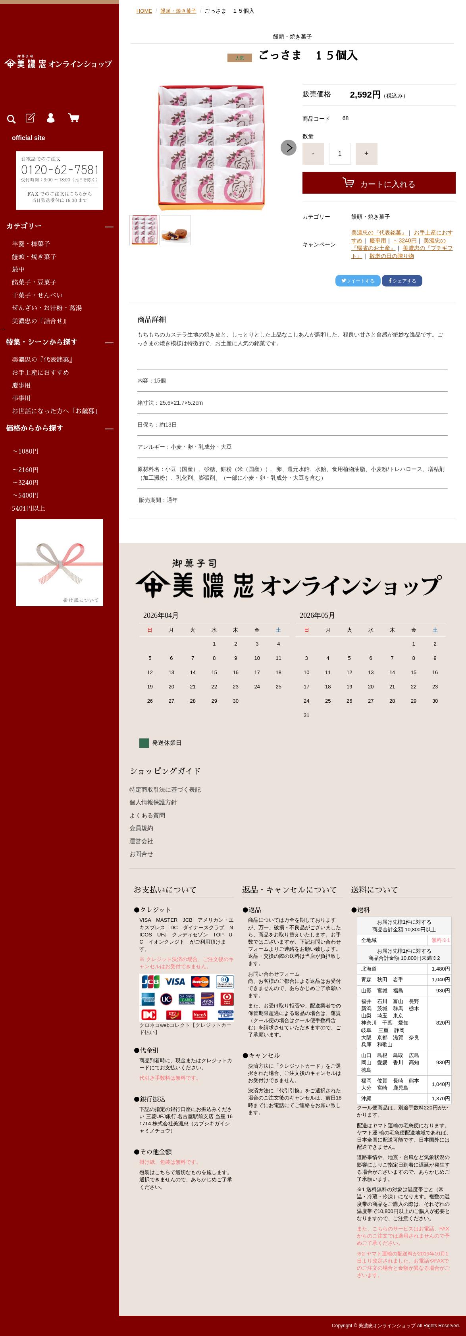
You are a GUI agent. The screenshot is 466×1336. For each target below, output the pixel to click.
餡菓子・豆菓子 (34, 282)
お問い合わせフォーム (274, 974)
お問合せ (141, 853)
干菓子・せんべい (37, 295)
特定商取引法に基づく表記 (165, 789)
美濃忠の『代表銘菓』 (43, 360)
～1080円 (25, 451)
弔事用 (21, 398)
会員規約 (141, 828)
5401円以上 (28, 509)
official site (28, 138)
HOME (145, 11)
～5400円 (25, 495)
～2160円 (25, 470)
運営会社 (141, 841)
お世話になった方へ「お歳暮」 (56, 411)
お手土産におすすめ (40, 373)
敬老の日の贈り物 (392, 256)
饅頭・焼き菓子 (34, 257)
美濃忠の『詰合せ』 (40, 321)
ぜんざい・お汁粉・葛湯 (47, 308)
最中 (18, 270)
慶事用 (21, 386)
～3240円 (25, 483)
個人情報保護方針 (153, 802)
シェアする (402, 281)
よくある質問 (147, 815)
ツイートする (358, 281)
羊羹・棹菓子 (31, 244)
